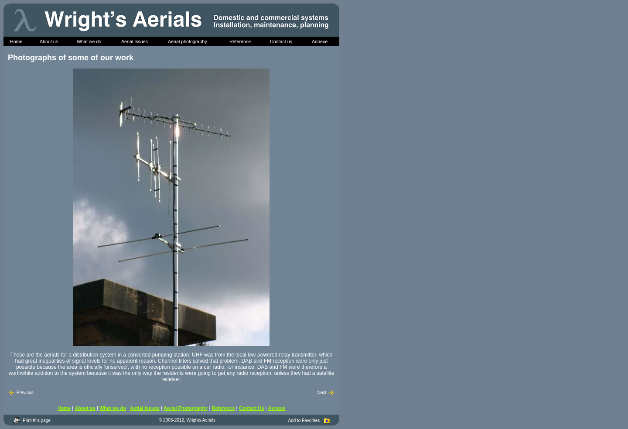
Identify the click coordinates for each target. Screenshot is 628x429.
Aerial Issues (145, 408)
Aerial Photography (186, 408)
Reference (223, 408)
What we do (112, 408)
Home (64, 408)
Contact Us (251, 408)
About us (85, 408)
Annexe (277, 408)
